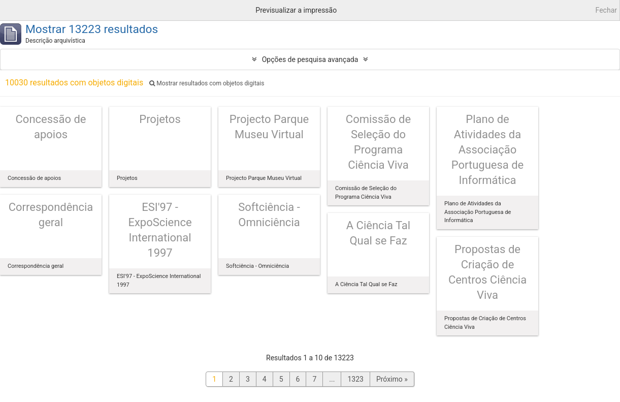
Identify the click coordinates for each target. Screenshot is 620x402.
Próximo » (392, 379)
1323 (355, 379)
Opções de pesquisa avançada (310, 59)
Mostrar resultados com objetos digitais (206, 83)
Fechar (606, 10)
